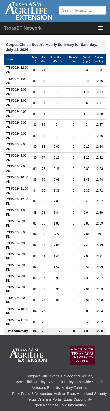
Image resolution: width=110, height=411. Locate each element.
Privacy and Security (77, 376)
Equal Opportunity (78, 399)
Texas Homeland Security (87, 393)
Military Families (74, 388)
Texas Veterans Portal (44, 399)
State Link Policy (60, 382)
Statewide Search (89, 382)
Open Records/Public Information (59, 405)
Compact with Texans (42, 376)
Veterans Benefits (46, 388)
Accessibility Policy (30, 382)
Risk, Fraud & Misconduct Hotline (38, 393)
